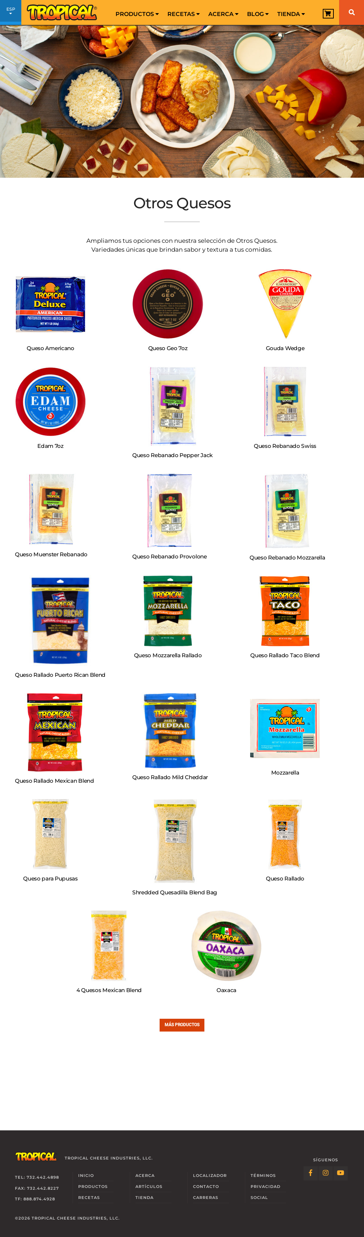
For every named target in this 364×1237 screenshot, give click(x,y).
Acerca (223, 14)
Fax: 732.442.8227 (37, 1188)
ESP (10, 13)
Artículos (148, 1186)
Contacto (206, 1186)
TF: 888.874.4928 (35, 1198)
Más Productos (182, 1024)
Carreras (205, 1197)
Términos (263, 1175)
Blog (258, 14)
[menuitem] (137, 12)
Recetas (183, 14)
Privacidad (265, 1186)
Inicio (86, 1175)
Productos (137, 14)
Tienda (291, 14)
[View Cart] (328, 13)
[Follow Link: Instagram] (325, 1173)
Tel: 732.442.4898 (37, 1177)
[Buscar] (351, 12)
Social (259, 1197)
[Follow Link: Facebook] (311, 1173)
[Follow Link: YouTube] (340, 1173)
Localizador (210, 1175)
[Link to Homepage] (62, 12)
